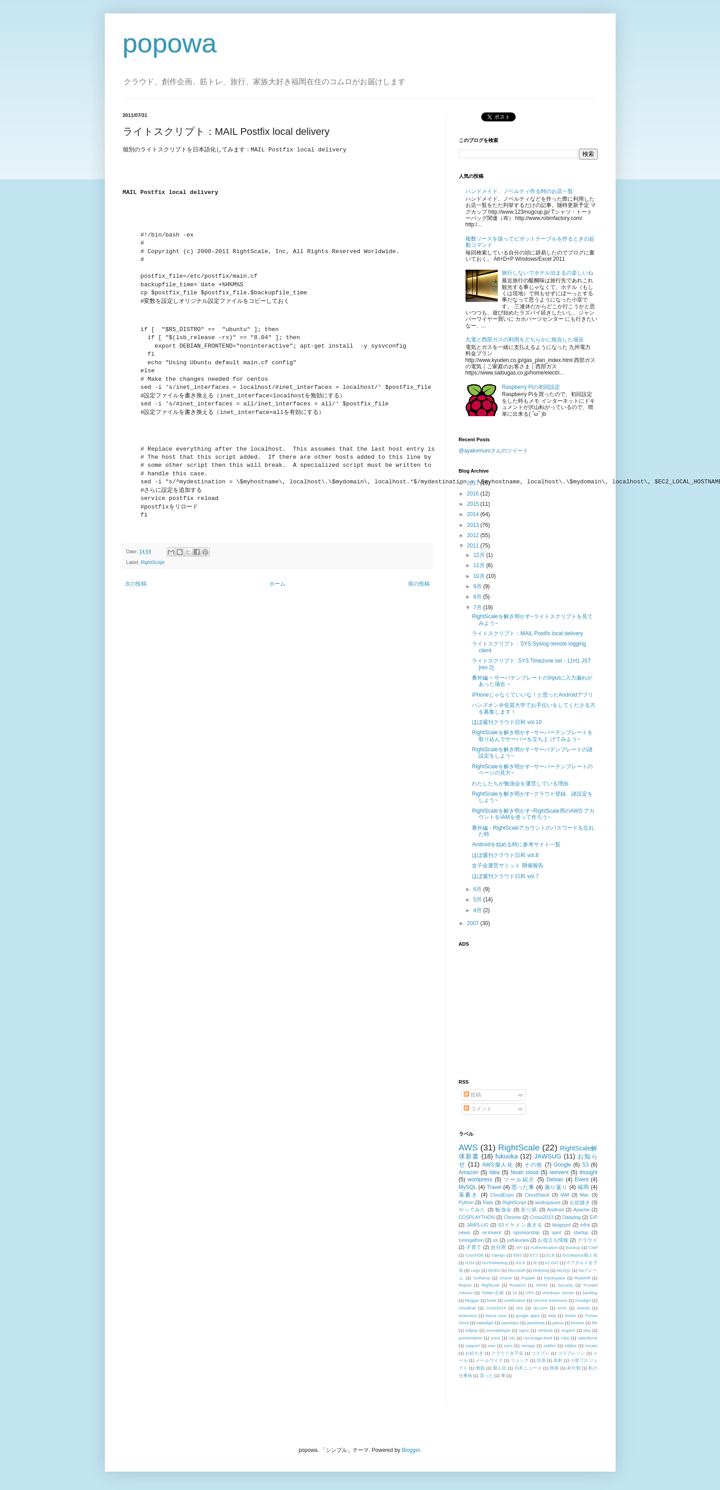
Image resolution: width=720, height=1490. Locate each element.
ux (495, 1240)
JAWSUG (547, 1156)
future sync (496, 1315)
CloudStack (537, 1194)
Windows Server (558, 1292)
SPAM (542, 1285)
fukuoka (506, 1156)
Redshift (582, 1277)
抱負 (480, 1367)
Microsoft (516, 1270)
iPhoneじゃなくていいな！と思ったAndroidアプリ (532, 695)
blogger (472, 1300)
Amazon (469, 1172)
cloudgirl (583, 1300)
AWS (468, 1147)
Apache (581, 1209)
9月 (478, 586)
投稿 (472, 1095)
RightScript (152, 562)
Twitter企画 (492, 1292)
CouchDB (474, 1255)
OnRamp (481, 1277)
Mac (584, 1194)
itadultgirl (485, 1322)
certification (515, 1300)
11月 (479, 565)
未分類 (574, 1367)
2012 (473, 535)
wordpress (480, 1179)
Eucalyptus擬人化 (579, 1255)
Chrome (512, 1217)
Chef (592, 1247)
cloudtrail (467, 1307)
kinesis (577, 1322)
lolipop (472, 1330)
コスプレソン (571, 1353)
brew (491, 1300)
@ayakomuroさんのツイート (494, 451)
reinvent (559, 1172)
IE (535, 1262)
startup (580, 1232)
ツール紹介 (519, 1179)
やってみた (472, 1209)
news (464, 1232)
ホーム (277, 584)
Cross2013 (541, 1217)
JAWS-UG (477, 1224)
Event (582, 1179)
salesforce (588, 1337)
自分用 (498, 1247)
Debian (554, 1179)
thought (588, 1172)
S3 (585, 1165)
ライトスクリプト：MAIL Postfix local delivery (527, 633)
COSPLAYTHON (477, 1217)
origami (568, 1330)
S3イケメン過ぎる (520, 1224)
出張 (541, 1360)
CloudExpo (502, 1194)
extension (468, 1315)
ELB (550, 1255)
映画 (554, 1367)
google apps (527, 1315)
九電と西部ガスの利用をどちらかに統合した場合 (525, 339)
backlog (589, 1292)
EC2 (534, 1255)
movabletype (498, 1330)
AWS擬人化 (497, 1165)
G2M (469, 1262)
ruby (565, 1337)
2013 (473, 525)
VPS (530, 1292)
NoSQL (564, 1270)
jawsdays (510, 1322)
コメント (478, 1109)
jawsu (558, 1322)
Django (498, 1255)
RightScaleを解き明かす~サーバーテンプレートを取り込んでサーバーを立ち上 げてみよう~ (532, 735)
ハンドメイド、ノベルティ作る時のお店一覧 (519, 191)
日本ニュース (528, 1367)
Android (555, 1209)
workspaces (547, 1202)
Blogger (411, 1450)
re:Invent (491, 1232)
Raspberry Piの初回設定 (531, 387)
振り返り (556, 1187)
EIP (593, 1217)
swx (492, 1345)
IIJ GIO (552, 1262)
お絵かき (474, 1353)
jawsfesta (536, 1322)
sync (508, 1345)
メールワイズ (489, 1360)
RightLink (491, 1285)
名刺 (557, 1360)
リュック (520, 1360)
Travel (494, 1187)
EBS (517, 1255)
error (562, 1307)
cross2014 (496, 1307)
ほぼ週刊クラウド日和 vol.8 (505, 855)
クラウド (588, 1240)
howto (570, 1315)
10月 (479, 576)
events (583, 1307)
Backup (573, 1247)
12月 (479, 555)
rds (512, 1337)
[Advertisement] (515, 1008)
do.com (540, 1307)
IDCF (520, 1262)
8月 (478, 597)
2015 (473, 504)
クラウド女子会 (507, 1353)
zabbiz (570, 1345)
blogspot (561, 1224)
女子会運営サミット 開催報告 (507, 865)
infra (585, 1224)
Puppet (528, 1277)
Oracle (506, 1277)
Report (465, 1285)
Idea (494, 1172)
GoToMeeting (495, 1262)
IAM (564, 1194)
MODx (494, 1270)
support (473, 1345)
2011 (473, 546)
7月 (478, 607)
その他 (533, 1165)
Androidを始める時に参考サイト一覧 (516, 844)
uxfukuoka (518, 1240)
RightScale (519, 1147)
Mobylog (541, 1270)
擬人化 (500, 1367)
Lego (475, 1270)
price (495, 1337)
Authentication (544, 1247)
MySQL (468, 1187)
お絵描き (579, 1202)
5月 (478, 899)
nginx (524, 1330)
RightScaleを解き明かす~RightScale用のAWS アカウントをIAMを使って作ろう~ (533, 814)
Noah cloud (525, 1172)
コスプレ (540, 1353)
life (594, 1322)
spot (556, 1232)
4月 (478, 910)
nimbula (545, 1330)
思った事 (523, 1187)
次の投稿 (136, 584)
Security (565, 1285)
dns (519, 1307)
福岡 (583, 1187)
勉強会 (503, 1209)
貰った (486, 1375)
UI (515, 1292)
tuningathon (471, 1240)
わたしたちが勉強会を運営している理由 (520, 783)
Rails (488, 1202)
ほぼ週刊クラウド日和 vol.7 (505, 876)
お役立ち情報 (553, 1240)
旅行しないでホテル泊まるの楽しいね (547, 273)
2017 (473, 483)
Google (562, 1165)
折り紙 (529, 1209)
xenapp (528, 1345)
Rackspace (554, 1277)
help (552, 1315)
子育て (474, 1247)
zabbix (549, 1345)
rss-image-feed (537, 1337)
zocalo (591, 1345)
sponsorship (526, 1232)
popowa (170, 43)
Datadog (571, 1217)
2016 (473, 494)
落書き (469, 1195)
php (587, 1330)
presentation (471, 1337)
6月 (478, 889)
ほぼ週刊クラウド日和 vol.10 (506, 722)
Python (466, 1202)
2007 (473, 923)
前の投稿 (419, 584)
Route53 (517, 1285)
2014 (473, 514)
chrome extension (550, 1300)
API (518, 1247)
